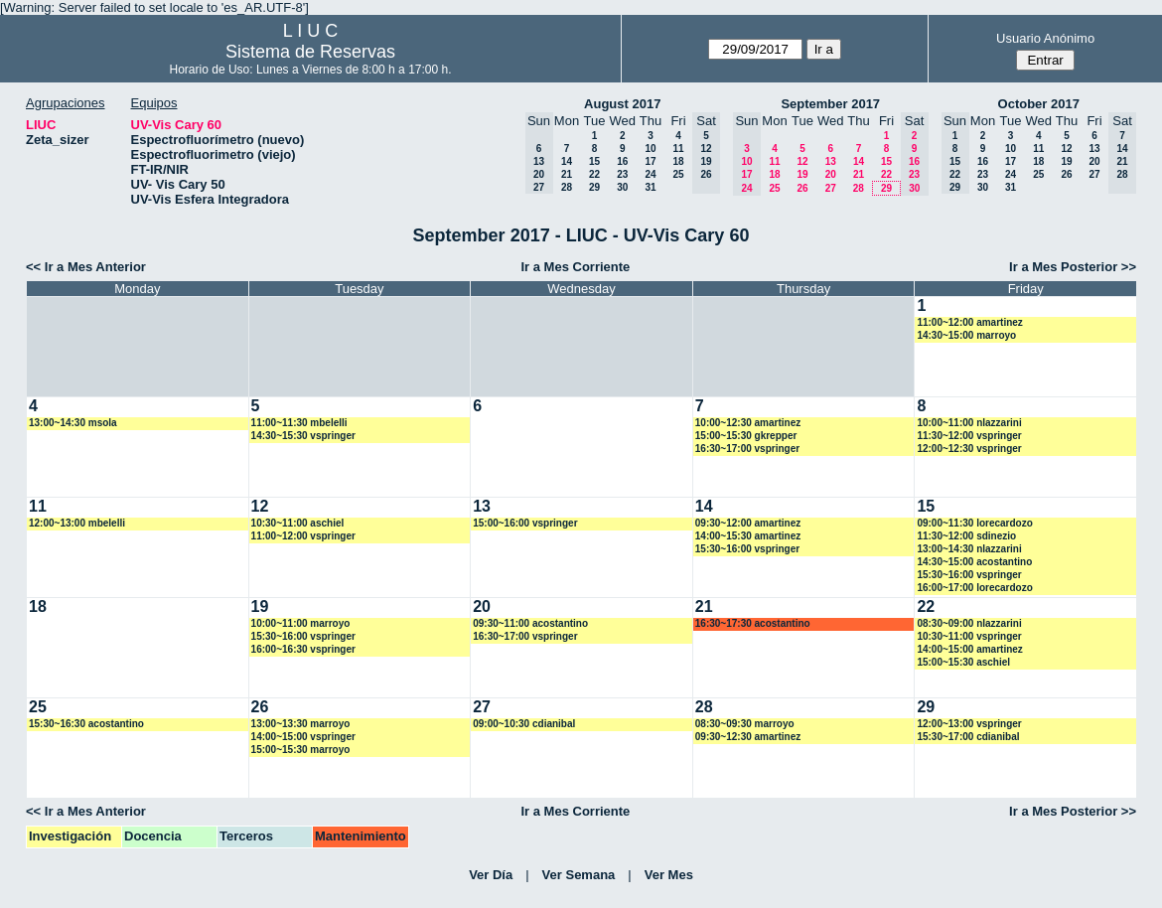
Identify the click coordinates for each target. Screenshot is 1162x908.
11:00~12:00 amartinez (969, 322)
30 (622, 187)
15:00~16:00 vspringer (525, 523)
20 (830, 174)
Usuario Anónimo (1045, 38)
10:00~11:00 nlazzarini (969, 422)
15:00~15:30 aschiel (963, 662)
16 (622, 161)
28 (566, 187)
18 (677, 161)
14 (566, 161)
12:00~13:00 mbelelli (77, 523)
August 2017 (622, 103)
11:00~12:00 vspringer (303, 535)
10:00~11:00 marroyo (301, 623)
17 (650, 161)
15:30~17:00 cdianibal (968, 736)
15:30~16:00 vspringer (747, 548)
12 (802, 161)
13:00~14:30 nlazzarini (969, 548)
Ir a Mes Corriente (575, 266)
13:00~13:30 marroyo (301, 723)
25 (677, 174)
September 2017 (830, 103)
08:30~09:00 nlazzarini (969, 623)
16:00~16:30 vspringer (303, 649)
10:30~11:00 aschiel (298, 523)
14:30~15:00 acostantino (974, 561)
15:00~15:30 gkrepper (746, 435)
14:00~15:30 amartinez (747, 535)
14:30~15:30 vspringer (303, 435)
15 (594, 161)
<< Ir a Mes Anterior (86, 266)
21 (566, 174)
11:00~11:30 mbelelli (299, 422)
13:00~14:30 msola (73, 422)
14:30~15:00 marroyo (966, 335)
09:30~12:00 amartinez (747, 523)
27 (830, 188)
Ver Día (490, 874)
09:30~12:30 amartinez (747, 736)
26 (802, 188)
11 (677, 148)
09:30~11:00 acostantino (530, 623)
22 (594, 174)
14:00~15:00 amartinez (969, 649)
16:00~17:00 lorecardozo (974, 587)
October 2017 (1039, 103)
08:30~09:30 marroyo (745, 723)
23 (622, 174)
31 (650, 187)
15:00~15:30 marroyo (301, 749)
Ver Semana (579, 874)
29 (594, 187)
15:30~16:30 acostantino (86, 723)
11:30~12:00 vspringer (969, 435)
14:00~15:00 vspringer (303, 736)
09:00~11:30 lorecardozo (974, 523)
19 (802, 174)
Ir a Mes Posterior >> (1072, 266)
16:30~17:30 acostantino (752, 623)
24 (650, 174)
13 (830, 161)
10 (650, 148)
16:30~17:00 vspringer (747, 448)
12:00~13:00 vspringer (969, 723)
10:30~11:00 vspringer (969, 636)
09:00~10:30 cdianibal (524, 723)
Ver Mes (669, 874)
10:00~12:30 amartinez (747, 422)
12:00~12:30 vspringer (969, 448)
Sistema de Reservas (310, 52)
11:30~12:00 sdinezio (966, 535)
